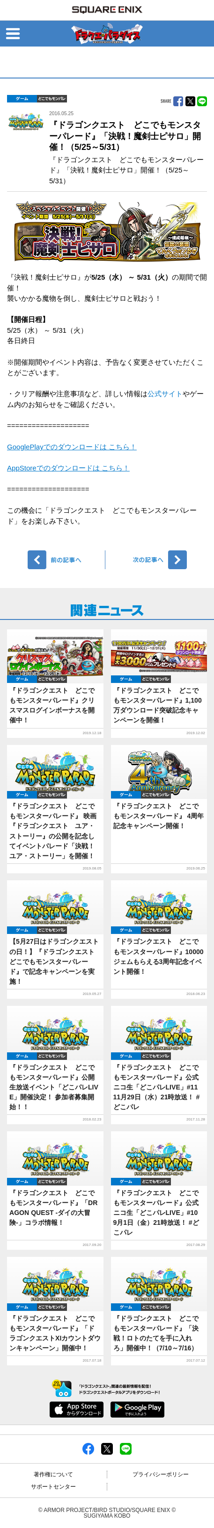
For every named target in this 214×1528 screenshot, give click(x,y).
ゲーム (22, 98)
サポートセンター (53, 1486)
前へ (67, 559)
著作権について (53, 1474)
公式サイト (165, 394)
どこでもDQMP (52, 98)
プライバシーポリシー (161, 1474)
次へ (148, 559)
